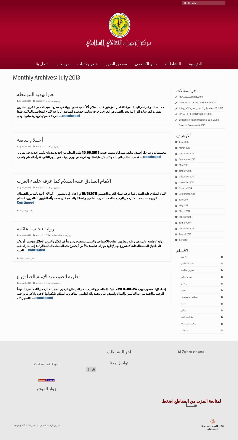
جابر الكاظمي (146, 64)
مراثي (183, 310)
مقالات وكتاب (56, 235)
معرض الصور (116, 64)
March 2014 (184, 211)
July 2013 (183, 240)
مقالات (21, 258)
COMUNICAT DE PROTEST (191, 102)
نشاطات (185, 330)
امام (24, 210)
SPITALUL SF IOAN (188, 114)
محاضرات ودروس (189, 297)
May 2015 (183, 165)
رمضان (184, 283)
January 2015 (185, 171)
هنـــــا (191, 405)
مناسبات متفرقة (188, 323)
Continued (71, 116)
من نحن (63, 64)
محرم (183, 303)
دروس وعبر (55, 101)
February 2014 (186, 217)
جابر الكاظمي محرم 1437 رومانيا (193, 108)
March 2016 (184, 148)
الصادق (29, 210)
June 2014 (183, 199)
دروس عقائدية (187, 270)
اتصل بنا (42, 64)
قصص (33, 258)
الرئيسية (195, 64)
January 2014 (185, 222)
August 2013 (185, 234)
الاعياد (183, 256)
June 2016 (184, 142)
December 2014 (186, 176)
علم (20, 210)
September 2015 (187, 159)
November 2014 (186, 182)
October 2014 (185, 188)
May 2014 (183, 205)
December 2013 (186, 228)
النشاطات (173, 64)
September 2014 (187, 194)
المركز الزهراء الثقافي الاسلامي (45, 425)
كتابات (27, 258)
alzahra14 (26, 101)
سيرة (183, 290)
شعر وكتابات (87, 64)
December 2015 (186, 153)
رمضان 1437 (184, 96)
